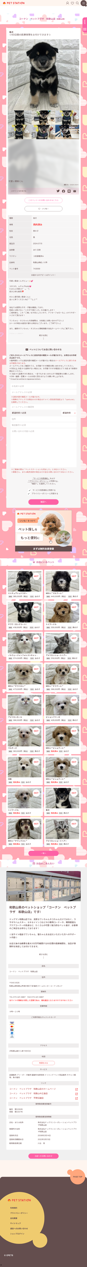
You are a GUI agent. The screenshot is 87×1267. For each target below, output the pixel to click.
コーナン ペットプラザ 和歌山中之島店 (28, 1093)
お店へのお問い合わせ (43, 1156)
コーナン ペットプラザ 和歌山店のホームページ (32, 1089)
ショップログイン (17, 1234)
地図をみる (43, 1063)
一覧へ (43, 853)
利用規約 (13, 1208)
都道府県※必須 (19, 413)
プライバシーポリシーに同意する (45, 494)
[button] (1, 1265)
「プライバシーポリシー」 (38, 481)
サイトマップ (15, 1223)
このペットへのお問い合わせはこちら (43, 200)
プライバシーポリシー (19, 1213)
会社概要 (13, 1218)
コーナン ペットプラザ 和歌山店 (42, 19)
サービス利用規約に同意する (44, 490)
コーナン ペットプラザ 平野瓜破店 (26, 1098)
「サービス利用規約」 (41, 478)
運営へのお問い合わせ (19, 1229)
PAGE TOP (77, 1177)
